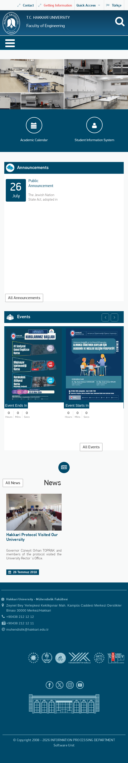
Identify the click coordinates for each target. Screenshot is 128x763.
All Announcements (24, 297)
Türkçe (113, 5)
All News (13, 482)
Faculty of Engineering (45, 25)
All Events (91, 447)
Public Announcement (40, 183)
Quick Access (88, 5)
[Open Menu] (7, 45)
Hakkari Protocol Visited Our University (32, 537)
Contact (25, 5)
